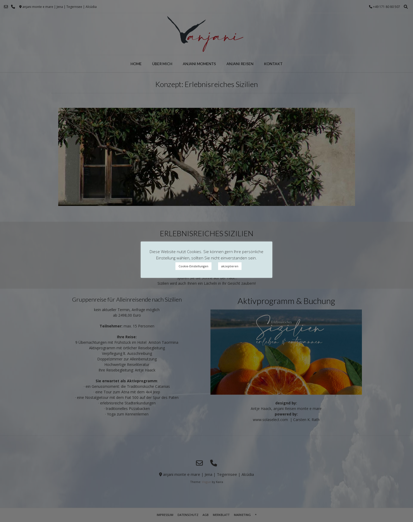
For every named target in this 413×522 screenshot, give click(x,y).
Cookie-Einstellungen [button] (193, 266)
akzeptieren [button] (229, 266)
